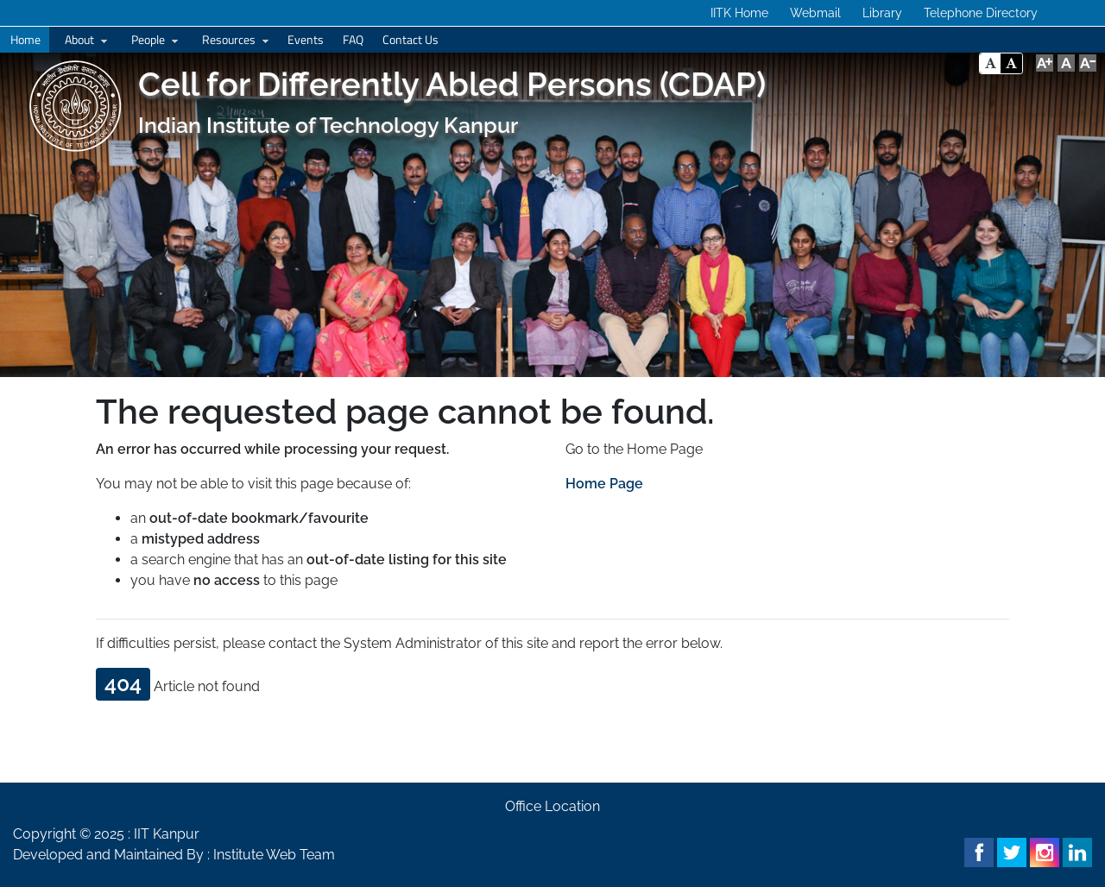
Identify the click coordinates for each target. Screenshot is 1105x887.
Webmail (815, 13)
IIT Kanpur (166, 834)
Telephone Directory (981, 13)
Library (882, 13)
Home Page (604, 483)
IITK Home (739, 13)
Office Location (552, 806)
